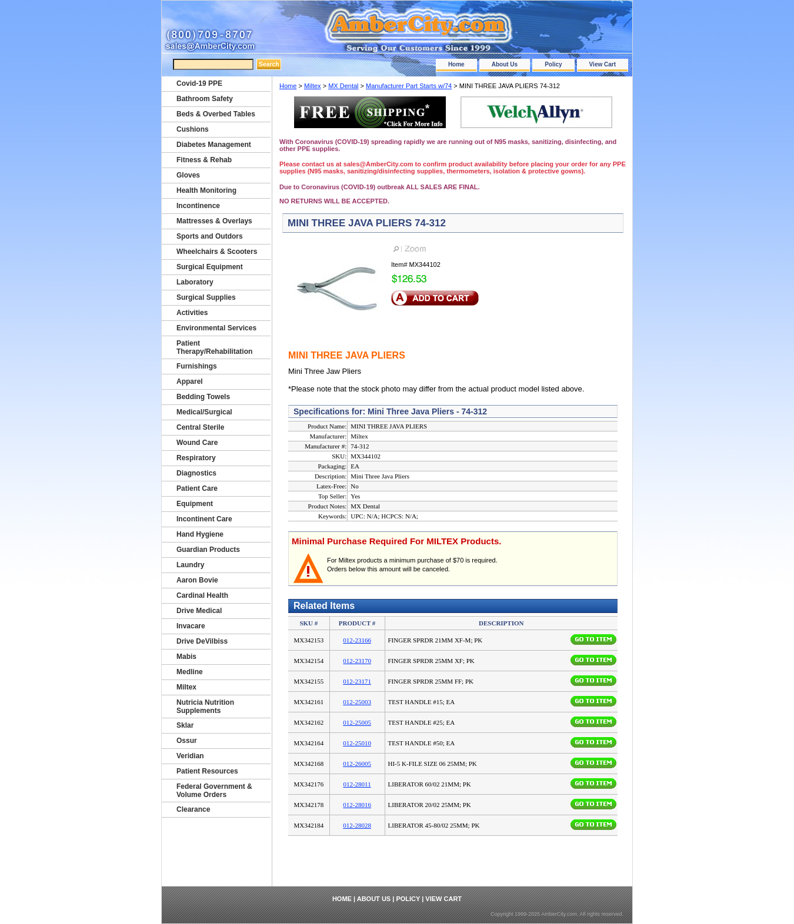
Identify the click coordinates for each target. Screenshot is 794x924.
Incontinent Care (204, 519)
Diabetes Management (213, 144)
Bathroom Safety (204, 99)
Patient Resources (207, 771)
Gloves (188, 175)
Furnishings (196, 366)
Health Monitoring (206, 190)
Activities (192, 313)
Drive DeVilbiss (202, 641)
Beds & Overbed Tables (215, 114)
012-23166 (357, 640)
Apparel (189, 381)
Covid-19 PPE (199, 83)
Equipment (194, 504)
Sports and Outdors (209, 236)
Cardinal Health (202, 595)
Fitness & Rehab (204, 160)
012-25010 (357, 742)
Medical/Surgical (204, 412)
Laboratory (194, 282)
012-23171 (357, 681)
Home (456, 64)
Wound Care (197, 442)
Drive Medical (199, 611)
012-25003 (357, 701)
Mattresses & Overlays (214, 221)
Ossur (186, 740)
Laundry (190, 565)
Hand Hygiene (199, 534)
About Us (505, 64)
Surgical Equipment (209, 267)
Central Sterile (200, 427)
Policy (553, 64)
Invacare (190, 626)
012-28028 (357, 825)
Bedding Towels (203, 397)
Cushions (192, 129)
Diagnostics (196, 473)
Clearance (193, 809)
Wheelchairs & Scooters (216, 251)
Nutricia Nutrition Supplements (205, 706)
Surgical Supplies (206, 297)
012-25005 (357, 722)
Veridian (190, 756)
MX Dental (343, 85)
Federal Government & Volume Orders (214, 790)
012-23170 (357, 660)
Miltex (312, 85)
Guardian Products (208, 549)
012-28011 (357, 784)
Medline (189, 672)
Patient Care (197, 488)
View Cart (602, 64)
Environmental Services (216, 328)
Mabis (186, 656)
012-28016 (357, 804)
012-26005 (357, 763)
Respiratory (196, 458)
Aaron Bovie (197, 580)
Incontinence (198, 206)
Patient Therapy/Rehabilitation (214, 347)
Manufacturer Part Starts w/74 (409, 85)
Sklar (185, 725)
